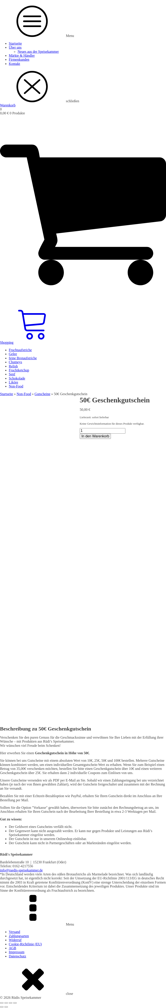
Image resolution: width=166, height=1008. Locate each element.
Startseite (15, 43)
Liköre (13, 382)
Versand (14, 932)
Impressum (16, 952)
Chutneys (15, 362)
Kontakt (14, 64)
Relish (13, 366)
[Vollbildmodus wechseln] (6, 1003)
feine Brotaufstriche (23, 358)
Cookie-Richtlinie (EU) (25, 944)
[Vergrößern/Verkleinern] (2, 1003)
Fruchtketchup (19, 370)
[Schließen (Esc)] (15, 1003)
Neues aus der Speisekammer (38, 51)
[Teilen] (10, 1003)
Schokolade (17, 378)
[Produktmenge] (102, 430)
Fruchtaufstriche (20, 350)
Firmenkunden (19, 59)
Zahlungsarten (19, 936)
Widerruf (15, 940)
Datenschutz (17, 956)
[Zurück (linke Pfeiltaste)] (2, 1007)
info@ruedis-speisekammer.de (21, 870)
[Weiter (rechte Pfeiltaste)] (6, 1007)
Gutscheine (42, 394)
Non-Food (16, 386)
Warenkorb (8, 105)
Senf (12, 374)
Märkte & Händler (22, 55)
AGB (12, 948)
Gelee (13, 354)
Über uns (15, 47)
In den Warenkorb (95, 436)
